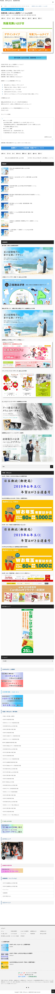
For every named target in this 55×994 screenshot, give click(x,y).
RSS (28, 987)
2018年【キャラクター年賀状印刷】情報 (11, 739)
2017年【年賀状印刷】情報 (8, 755)
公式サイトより (48, 136)
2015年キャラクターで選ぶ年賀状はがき (11, 805)
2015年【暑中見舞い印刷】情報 (9, 795)
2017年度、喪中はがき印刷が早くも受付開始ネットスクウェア (41, 158)
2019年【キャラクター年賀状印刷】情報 (11, 722)
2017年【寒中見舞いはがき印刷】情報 (10, 772)
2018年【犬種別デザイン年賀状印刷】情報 (11, 735)
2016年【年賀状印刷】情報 (8, 778)
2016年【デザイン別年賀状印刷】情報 (10, 788)
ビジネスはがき (14, 933)
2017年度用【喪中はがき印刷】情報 (10, 768)
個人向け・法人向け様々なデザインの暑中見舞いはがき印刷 (23, 177)
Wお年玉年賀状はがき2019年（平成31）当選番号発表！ (15, 498)
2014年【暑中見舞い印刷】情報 (9, 808)
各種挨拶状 (5, 892)
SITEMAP (23, 936)
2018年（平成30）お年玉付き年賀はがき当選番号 (21, 953)
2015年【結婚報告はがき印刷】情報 (10, 886)
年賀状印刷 (32, 933)
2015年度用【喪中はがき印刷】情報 (10, 801)
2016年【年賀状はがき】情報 (8, 782)
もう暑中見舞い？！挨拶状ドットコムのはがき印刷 (21, 229)
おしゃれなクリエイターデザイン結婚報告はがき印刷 (14, 401)
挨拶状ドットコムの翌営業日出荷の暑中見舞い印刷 (21, 212)
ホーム (2, 931)
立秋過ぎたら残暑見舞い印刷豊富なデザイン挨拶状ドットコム (24, 220)
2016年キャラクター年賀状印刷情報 (10, 791)
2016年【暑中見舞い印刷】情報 (29, 15)
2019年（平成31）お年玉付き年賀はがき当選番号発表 (14, 476)
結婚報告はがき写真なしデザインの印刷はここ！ (13, 339)
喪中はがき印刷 (43, 933)
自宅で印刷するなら (7, 896)
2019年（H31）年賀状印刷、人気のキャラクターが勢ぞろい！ (16, 573)
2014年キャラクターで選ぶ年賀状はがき (11, 814)
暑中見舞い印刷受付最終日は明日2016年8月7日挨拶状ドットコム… (25, 194)
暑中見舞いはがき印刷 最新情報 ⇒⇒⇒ (27, 57)
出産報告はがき (43, 931)
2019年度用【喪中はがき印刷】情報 (10, 726)
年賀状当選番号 (14, 931)
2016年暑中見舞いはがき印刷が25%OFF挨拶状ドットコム (23, 185)
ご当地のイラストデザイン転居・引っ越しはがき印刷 (14, 277)
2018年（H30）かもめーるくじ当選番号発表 (20, 944)
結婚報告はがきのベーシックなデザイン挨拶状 (12, 432)
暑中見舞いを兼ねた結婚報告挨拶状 (10, 245)
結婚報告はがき (33, 931)
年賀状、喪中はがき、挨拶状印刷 (26, 992)
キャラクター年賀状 (15, 936)
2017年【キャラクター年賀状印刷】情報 (11, 758)
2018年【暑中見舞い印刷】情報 (9, 729)
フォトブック (5, 889)
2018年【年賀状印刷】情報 (8, 732)
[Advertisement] (12, 915)
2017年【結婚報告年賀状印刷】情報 (10, 762)
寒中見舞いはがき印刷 (5, 936)
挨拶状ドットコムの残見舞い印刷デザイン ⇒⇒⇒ (27, 148)
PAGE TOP (53, 991)
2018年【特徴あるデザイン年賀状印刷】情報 (12, 745)
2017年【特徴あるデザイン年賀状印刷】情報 (12, 765)
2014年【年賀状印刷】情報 (8, 811)
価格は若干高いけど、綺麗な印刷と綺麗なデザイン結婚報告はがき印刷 (18, 308)
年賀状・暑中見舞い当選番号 (8, 716)
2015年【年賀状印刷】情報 (8, 798)
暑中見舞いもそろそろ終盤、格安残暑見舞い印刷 (21, 203)
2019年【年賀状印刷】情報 (8, 719)
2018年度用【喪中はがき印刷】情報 (10, 749)
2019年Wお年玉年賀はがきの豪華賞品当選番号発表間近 (15, 546)
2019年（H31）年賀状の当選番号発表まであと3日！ (14, 524)
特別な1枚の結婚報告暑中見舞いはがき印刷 (14, 158)
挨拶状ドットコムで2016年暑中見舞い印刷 (14, 15)
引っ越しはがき (4, 933)
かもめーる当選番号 (25, 931)
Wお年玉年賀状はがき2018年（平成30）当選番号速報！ (22, 962)
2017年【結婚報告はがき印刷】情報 (10, 883)
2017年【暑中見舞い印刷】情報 (9, 752)
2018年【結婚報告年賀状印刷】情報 (9, 742)
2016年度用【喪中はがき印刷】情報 (10, 785)
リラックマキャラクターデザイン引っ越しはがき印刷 (14, 370)
